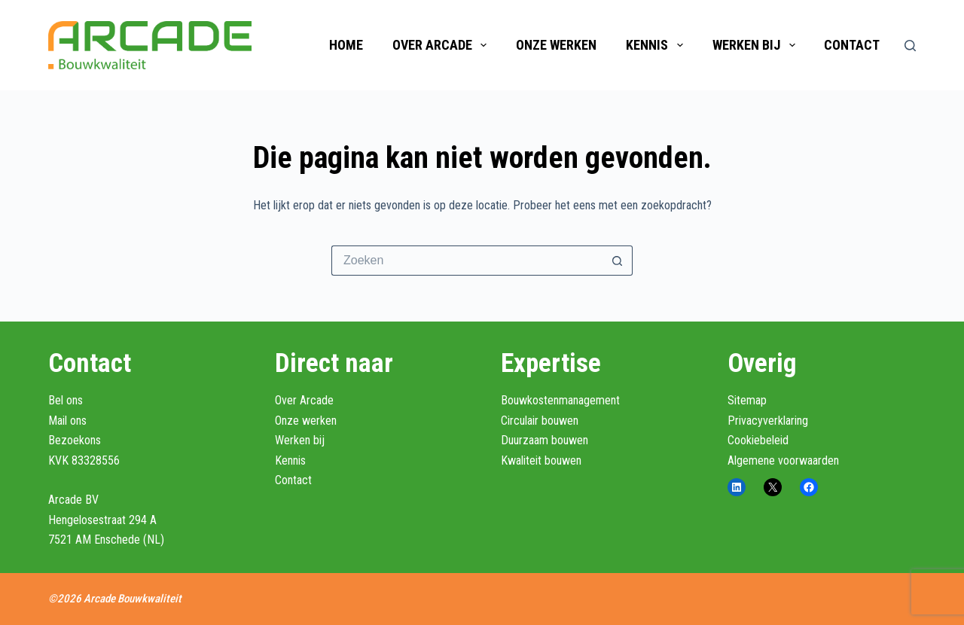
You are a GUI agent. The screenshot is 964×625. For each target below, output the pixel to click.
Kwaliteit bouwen (541, 460)
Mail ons (67, 420)
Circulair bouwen (539, 420)
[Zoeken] (910, 45)
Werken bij (756, 45)
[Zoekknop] (617, 260)
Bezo (60, 440)
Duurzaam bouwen (544, 440)
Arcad (62, 499)
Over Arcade (442, 45)
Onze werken (556, 45)
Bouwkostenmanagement (560, 400)
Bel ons (65, 400)
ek (78, 440)
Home (346, 45)
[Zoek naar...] (466, 260)
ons (92, 440)
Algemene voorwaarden (783, 460)
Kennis (657, 45)
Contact (852, 45)
